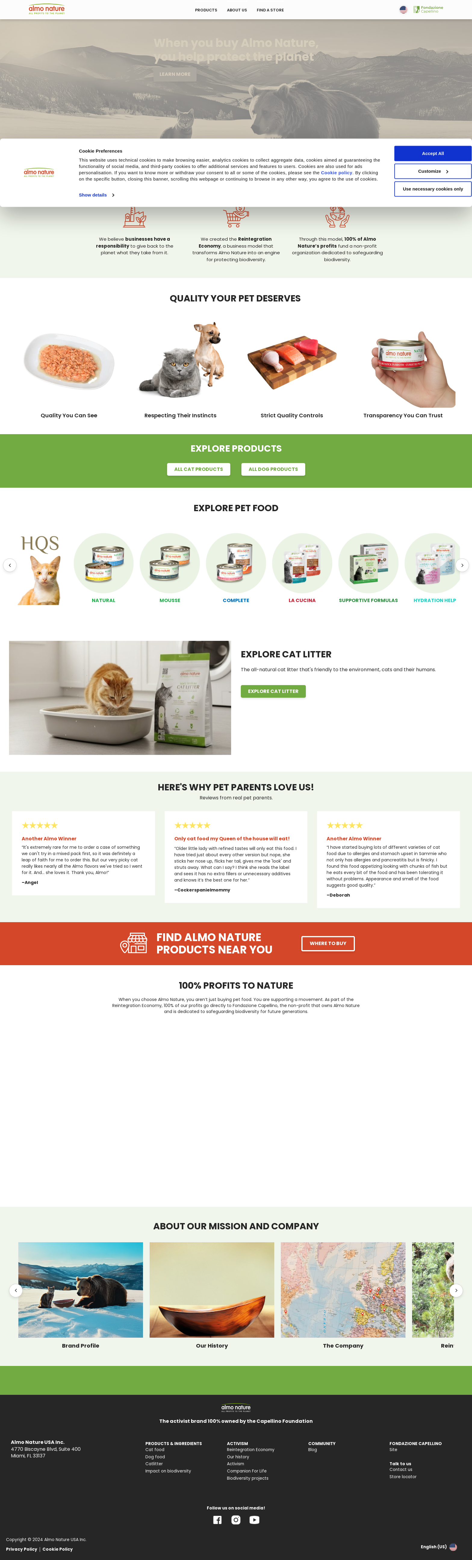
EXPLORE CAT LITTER (273, 691)
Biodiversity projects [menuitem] (248, 1478)
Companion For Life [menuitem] (247, 1471)
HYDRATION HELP (435, 600)
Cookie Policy (57, 1549)
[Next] (462, 565)
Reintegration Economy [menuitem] (251, 1450)
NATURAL (103, 600)
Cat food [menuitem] (154, 1450)
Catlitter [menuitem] (154, 1464)
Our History (212, 1345)
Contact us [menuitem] (401, 1469)
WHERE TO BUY (328, 943)
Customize (422, 32)
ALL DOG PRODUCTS (273, 469)
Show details (93, 62)
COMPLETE (236, 600)
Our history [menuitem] (238, 1457)
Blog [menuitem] (312, 1450)
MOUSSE (170, 600)
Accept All (422, 14)
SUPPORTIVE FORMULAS (368, 600)
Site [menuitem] (393, 1450)
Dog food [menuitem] (155, 1457)
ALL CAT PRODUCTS (198, 469)
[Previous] (10, 565)
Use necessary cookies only (422, 50)
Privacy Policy (21, 1549)
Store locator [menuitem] (403, 1477)
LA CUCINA (302, 600)
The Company (343, 1345)
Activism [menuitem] (235, 1464)
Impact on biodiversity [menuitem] (168, 1471)
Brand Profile (80, 1345)
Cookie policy (102, 40)
